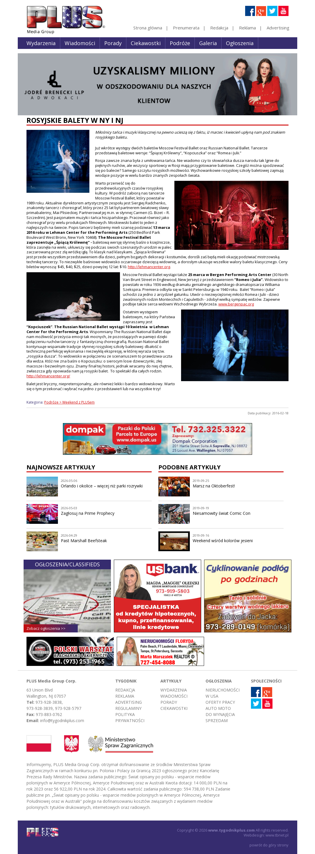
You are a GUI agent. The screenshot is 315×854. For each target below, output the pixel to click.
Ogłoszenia (240, 43)
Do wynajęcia (220, 714)
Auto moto (218, 708)
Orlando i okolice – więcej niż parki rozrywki (102, 486)
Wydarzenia (41, 43)
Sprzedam (217, 720)
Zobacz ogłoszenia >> (46, 628)
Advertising (278, 28)
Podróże (180, 43)
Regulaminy (128, 708)
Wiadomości (80, 43)
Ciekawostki (146, 43)
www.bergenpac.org (236, 304)
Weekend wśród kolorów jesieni (223, 540)
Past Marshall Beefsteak (84, 540)
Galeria (208, 43)
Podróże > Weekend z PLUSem (69, 402)
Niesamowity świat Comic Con (221, 513)
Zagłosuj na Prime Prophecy (87, 513)
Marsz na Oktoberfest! (214, 486)
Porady (113, 43)
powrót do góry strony (269, 845)
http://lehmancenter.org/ (48, 376)
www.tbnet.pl (277, 835)
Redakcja (219, 28)
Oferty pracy (220, 702)
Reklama (247, 28)
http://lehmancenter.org (149, 266)
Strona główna (147, 28)
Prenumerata (186, 28)
